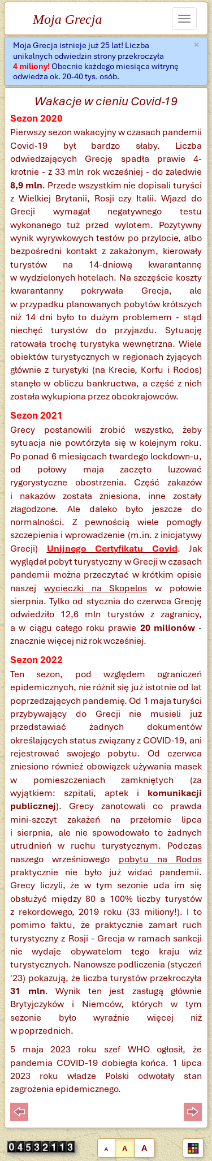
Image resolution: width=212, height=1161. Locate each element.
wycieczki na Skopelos (96, 588)
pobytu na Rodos (160, 859)
